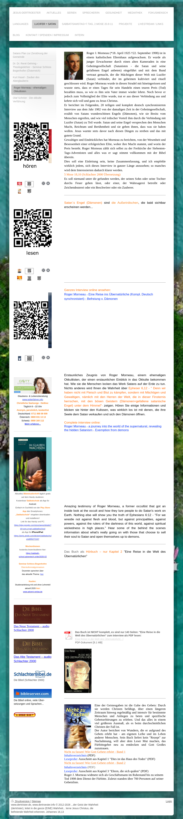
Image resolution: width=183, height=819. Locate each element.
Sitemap (36, 801)
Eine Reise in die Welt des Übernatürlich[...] (99, 639)
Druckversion (20, 801)
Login (169, 801)
